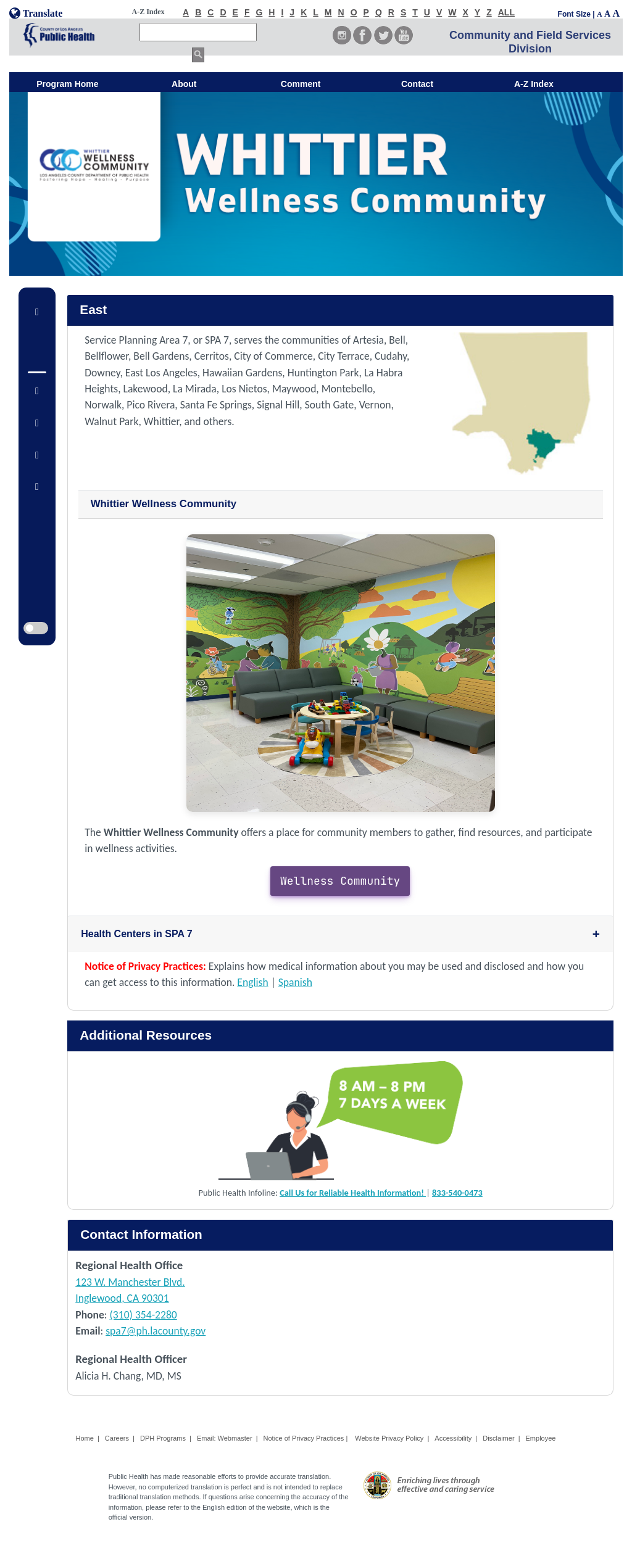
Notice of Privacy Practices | (307, 1438)
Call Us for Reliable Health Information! (353, 1192)
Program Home (67, 84)
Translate (35, 13)
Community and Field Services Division (530, 42)
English (252, 982)
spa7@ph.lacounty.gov (156, 1331)
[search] (198, 32)
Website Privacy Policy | (392, 1438)
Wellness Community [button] (340, 881)
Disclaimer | (501, 1438)
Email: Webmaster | (227, 1438)
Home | (87, 1438)
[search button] (198, 55)
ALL (506, 12)
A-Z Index (534, 84)
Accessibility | (455, 1438)
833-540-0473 (457, 1192)
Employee (541, 1438)
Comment (301, 84)
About (184, 84)
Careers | (120, 1438)
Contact (417, 84)
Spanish (295, 982)
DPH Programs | (165, 1438)
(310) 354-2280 (143, 1315)
